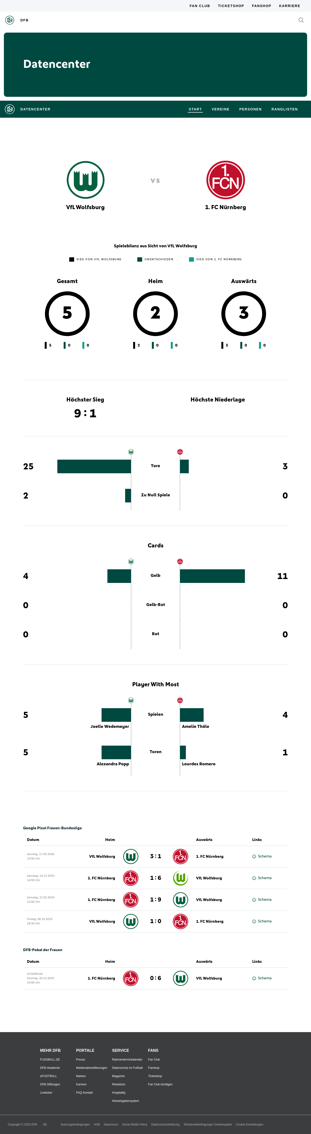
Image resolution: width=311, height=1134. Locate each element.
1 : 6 (155, 878)
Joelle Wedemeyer (110, 726)
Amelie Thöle (195, 726)
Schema (262, 856)
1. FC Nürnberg (210, 856)
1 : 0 (155, 921)
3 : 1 (155, 856)
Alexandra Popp (113, 764)
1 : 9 (155, 900)
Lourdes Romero (199, 764)
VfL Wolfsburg (102, 856)
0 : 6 (155, 978)
